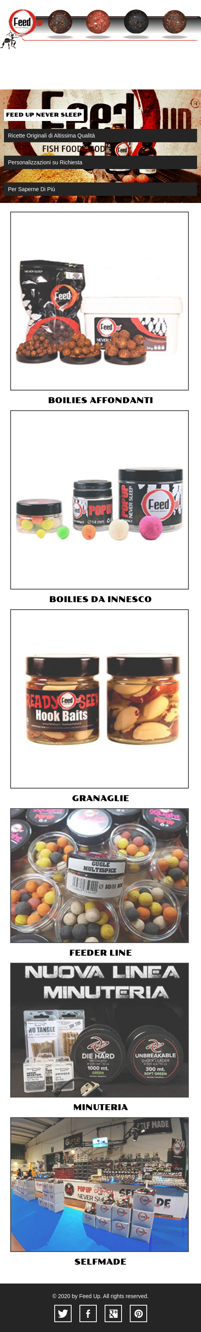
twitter (63, 1313)
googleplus (113, 1313)
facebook (88, 1313)
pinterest (138, 1313)
